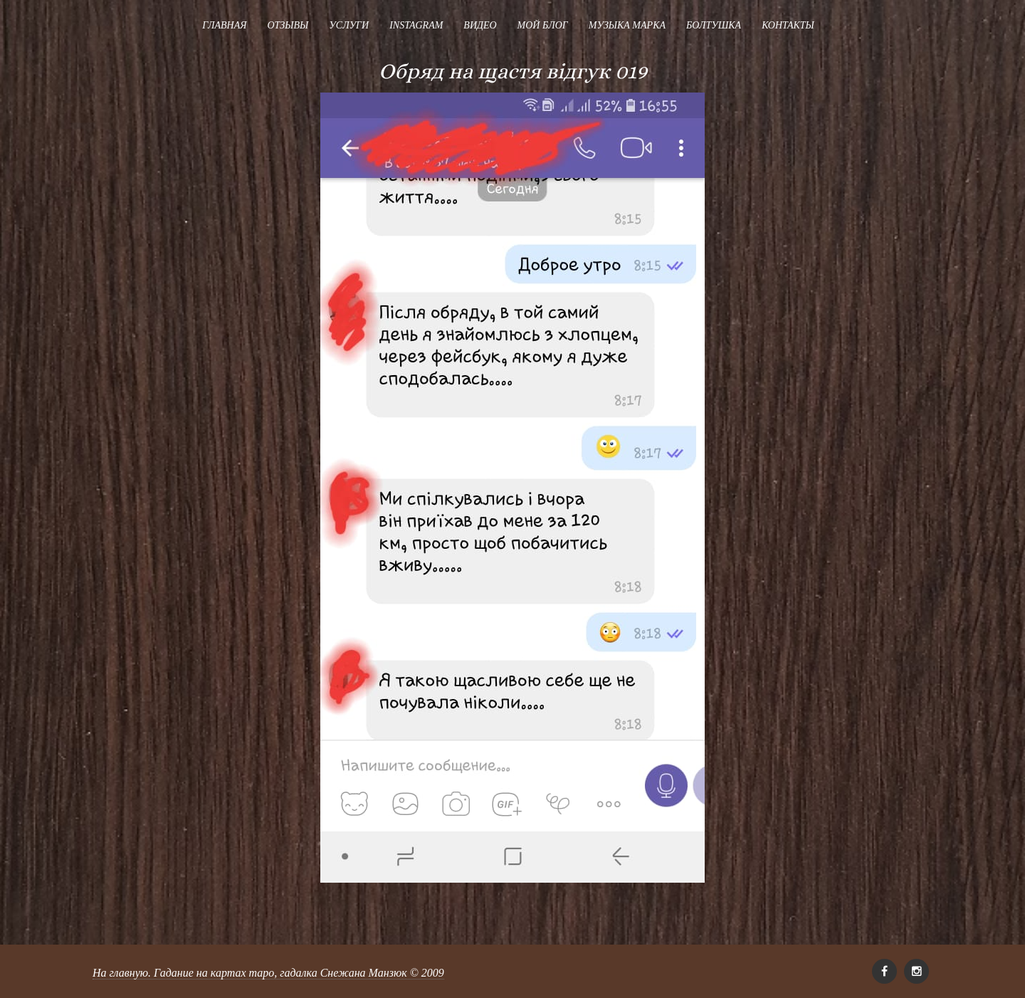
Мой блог (542, 25)
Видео (479, 25)
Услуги (349, 25)
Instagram (416, 25)
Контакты (788, 25)
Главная (224, 25)
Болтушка (713, 25)
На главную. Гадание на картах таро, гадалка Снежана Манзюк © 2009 (268, 973)
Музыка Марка (627, 25)
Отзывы (287, 25)
